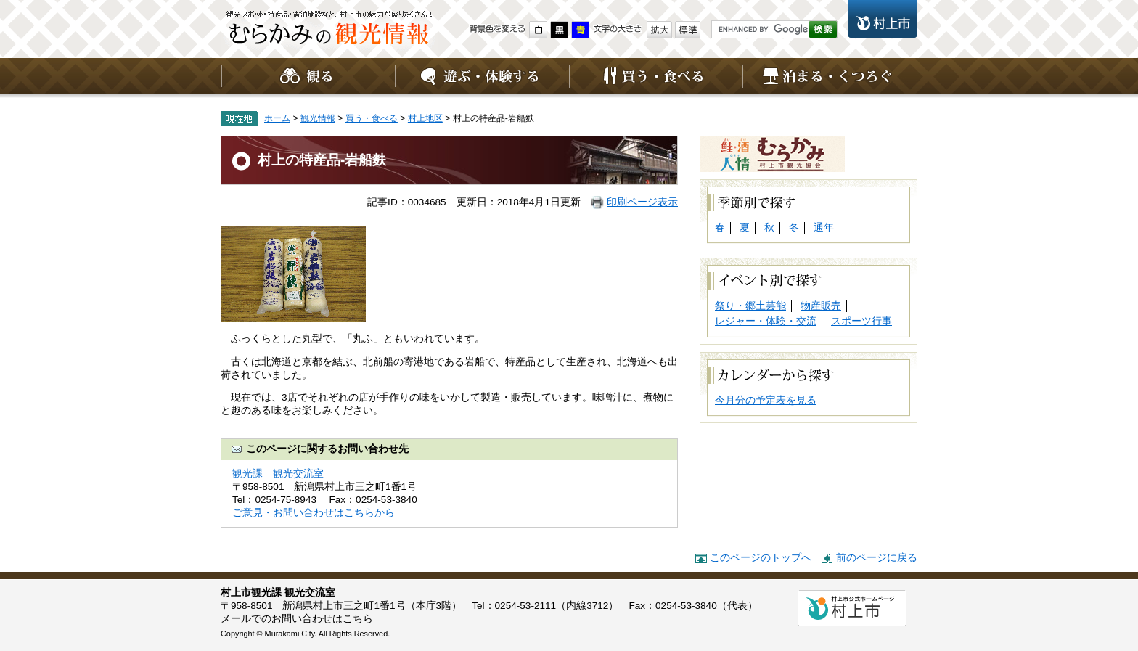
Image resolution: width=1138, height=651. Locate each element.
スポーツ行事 (861, 321)
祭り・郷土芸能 (750, 305)
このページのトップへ (760, 557)
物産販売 (821, 305)
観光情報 (329, 32)
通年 (824, 227)
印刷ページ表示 (642, 202)
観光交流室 (298, 473)
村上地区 (425, 118)
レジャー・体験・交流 (765, 321)
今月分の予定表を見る (765, 400)
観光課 (247, 473)
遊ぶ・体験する (482, 76)
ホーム (277, 118)
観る (308, 76)
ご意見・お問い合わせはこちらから (313, 512)
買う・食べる (656, 76)
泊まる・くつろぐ (830, 76)
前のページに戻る (876, 557)
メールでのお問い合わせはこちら (297, 618)
